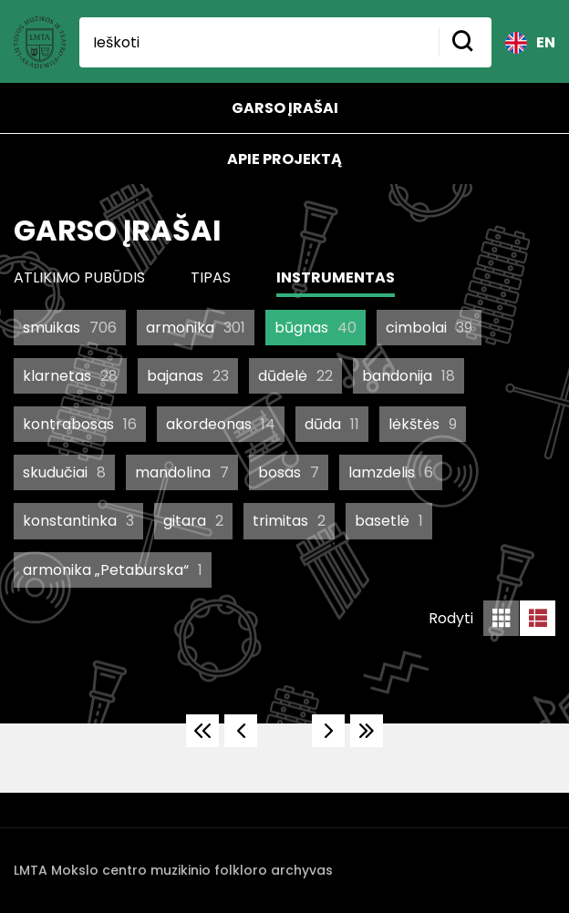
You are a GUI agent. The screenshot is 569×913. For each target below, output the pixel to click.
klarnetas (70, 375)
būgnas (315, 327)
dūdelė (295, 375)
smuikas (70, 327)
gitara (193, 520)
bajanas (188, 375)
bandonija (408, 375)
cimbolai (429, 327)
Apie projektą (284, 159)
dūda (332, 424)
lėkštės (422, 424)
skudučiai (64, 472)
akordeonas (220, 424)
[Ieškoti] (259, 42)
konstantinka (78, 520)
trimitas (289, 520)
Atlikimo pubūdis (79, 277)
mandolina (182, 472)
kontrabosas (80, 424)
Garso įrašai (285, 107)
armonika (195, 327)
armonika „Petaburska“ (112, 569)
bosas (288, 472)
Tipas (211, 277)
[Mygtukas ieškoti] (465, 42)
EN (530, 43)
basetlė (389, 520)
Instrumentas (335, 277)
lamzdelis (390, 472)
